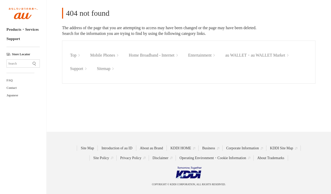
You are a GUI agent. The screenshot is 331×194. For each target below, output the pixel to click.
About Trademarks (270, 158)
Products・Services (22, 29)
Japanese (12, 95)
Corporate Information (242, 148)
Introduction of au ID (116, 148)
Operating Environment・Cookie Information (212, 158)
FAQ (9, 80)
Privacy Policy (130, 158)
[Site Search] (23, 63)
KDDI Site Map (281, 148)
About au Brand (151, 148)
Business (208, 148)
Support (13, 39)
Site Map (87, 148)
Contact (11, 88)
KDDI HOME (180, 148)
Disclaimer (160, 158)
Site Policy (101, 158)
